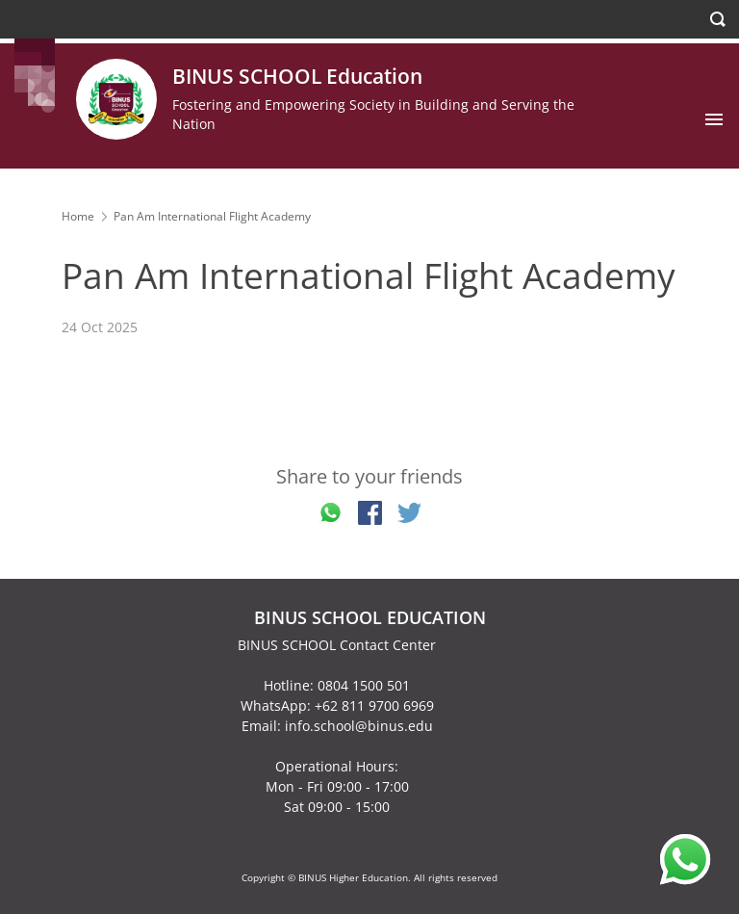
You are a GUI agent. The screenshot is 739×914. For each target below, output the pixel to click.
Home (78, 216)
